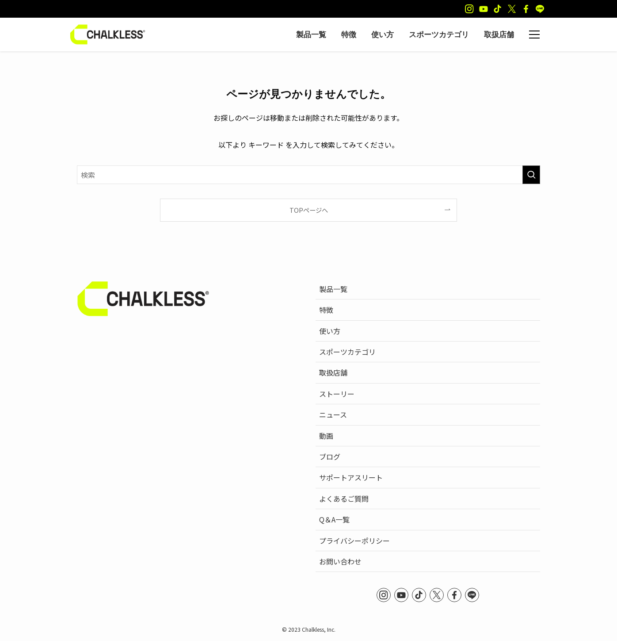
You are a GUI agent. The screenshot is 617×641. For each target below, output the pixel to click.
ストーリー (336, 393)
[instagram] (469, 9)
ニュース (333, 414)
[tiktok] (498, 9)
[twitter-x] (512, 9)
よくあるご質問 (344, 498)
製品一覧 (333, 289)
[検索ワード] (308, 174)
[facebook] (526, 9)
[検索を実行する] (531, 174)
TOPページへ (308, 210)
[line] (540, 9)
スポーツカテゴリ (347, 351)
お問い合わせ (340, 561)
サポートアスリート (351, 477)
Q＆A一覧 (334, 519)
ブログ (329, 456)
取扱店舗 (333, 372)
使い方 (329, 331)
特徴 (326, 309)
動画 (326, 435)
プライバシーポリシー (354, 540)
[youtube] (483, 9)
